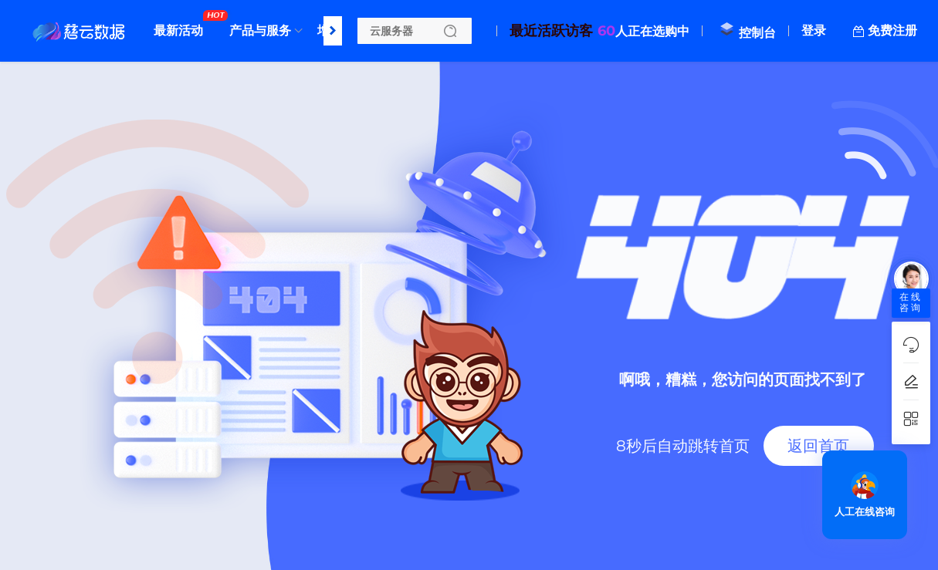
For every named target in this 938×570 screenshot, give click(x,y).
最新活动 (182, 25)
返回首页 (818, 446)
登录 (813, 30)
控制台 (747, 32)
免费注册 (892, 30)
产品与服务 (260, 30)
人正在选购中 (599, 31)
